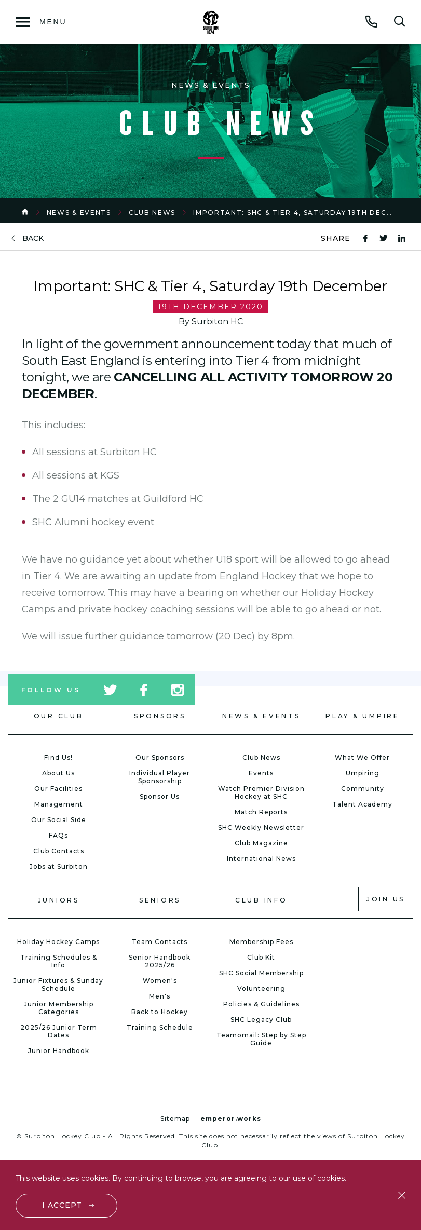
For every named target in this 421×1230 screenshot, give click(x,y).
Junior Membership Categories (58, 1008)
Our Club (59, 716)
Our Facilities (58, 788)
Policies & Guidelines (261, 1004)
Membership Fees (261, 942)
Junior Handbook (58, 1051)
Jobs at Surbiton (59, 866)
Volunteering (261, 988)
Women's (160, 981)
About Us (58, 773)
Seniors (160, 900)
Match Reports (261, 812)
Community (362, 788)
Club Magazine (261, 843)
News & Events (79, 212)
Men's (159, 996)
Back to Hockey (159, 1012)
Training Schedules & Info (58, 961)
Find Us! (58, 757)
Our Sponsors (159, 757)
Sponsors (160, 716)
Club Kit (261, 957)
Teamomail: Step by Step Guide (261, 1039)
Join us (385, 899)
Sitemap (175, 1119)
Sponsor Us (160, 796)
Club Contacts (58, 851)
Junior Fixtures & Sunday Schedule (58, 984)
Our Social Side (58, 820)
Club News (152, 212)
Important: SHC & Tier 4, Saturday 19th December (303, 212)
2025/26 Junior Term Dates (58, 1031)
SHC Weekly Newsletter (261, 827)
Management (58, 804)
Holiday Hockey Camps (58, 942)
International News (261, 859)
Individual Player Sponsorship (159, 777)
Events (261, 773)
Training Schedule (160, 1027)
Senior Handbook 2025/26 (160, 961)
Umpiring (362, 773)
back (33, 238)
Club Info (261, 900)
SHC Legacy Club (261, 1019)
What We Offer (362, 757)
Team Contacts (159, 942)
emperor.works (230, 1119)
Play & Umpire (362, 716)
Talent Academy (362, 804)
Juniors (58, 900)
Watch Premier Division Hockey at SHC (261, 792)
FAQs (58, 835)
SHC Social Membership (261, 973)
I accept (63, 1205)
